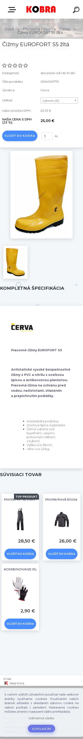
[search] (77, 10)
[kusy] (47, 136)
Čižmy (65, 29)
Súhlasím (41, 728)
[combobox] (59, 100)
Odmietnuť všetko (41, 718)
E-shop (12, 9)
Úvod (9, 29)
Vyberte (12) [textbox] (50, 100)
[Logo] (41, 9)
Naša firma (13, 683)
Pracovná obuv (36, 29)
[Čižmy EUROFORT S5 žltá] (41, 152)
